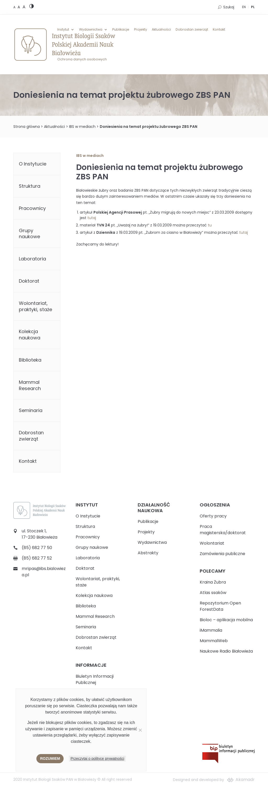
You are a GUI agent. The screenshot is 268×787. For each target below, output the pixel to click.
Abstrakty (148, 553)
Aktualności (161, 29)
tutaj (91, 217)
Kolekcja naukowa (29, 334)
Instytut (63, 29)
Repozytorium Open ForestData (220, 606)
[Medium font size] (19, 7)
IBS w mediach (82, 126)
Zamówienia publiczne (222, 554)
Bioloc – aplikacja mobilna (226, 620)
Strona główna (26, 126)
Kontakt (219, 29)
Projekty (140, 29)
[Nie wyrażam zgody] (140, 730)
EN (244, 7)
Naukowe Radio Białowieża (226, 651)
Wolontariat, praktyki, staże (35, 306)
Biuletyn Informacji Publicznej (95, 679)
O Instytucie (32, 164)
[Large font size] (24, 7)
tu (210, 225)
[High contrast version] (31, 7)
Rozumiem (50, 758)
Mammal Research (30, 385)
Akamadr (245, 780)
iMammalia (211, 630)
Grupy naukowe (29, 233)
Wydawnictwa (90, 29)
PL (253, 7)
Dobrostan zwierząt (192, 29)
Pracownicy (32, 208)
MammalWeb (214, 641)
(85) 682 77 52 (37, 558)
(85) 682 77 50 (37, 548)
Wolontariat (212, 543)
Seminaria (30, 410)
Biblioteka (30, 360)
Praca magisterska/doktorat (223, 529)
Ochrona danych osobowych (82, 59)
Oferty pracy (213, 516)
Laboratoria (32, 258)
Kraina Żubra (213, 582)
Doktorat (29, 281)
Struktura (29, 186)
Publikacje (120, 29)
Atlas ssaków (213, 593)
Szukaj (228, 7)
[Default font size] (14, 7)
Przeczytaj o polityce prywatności (97, 758)
